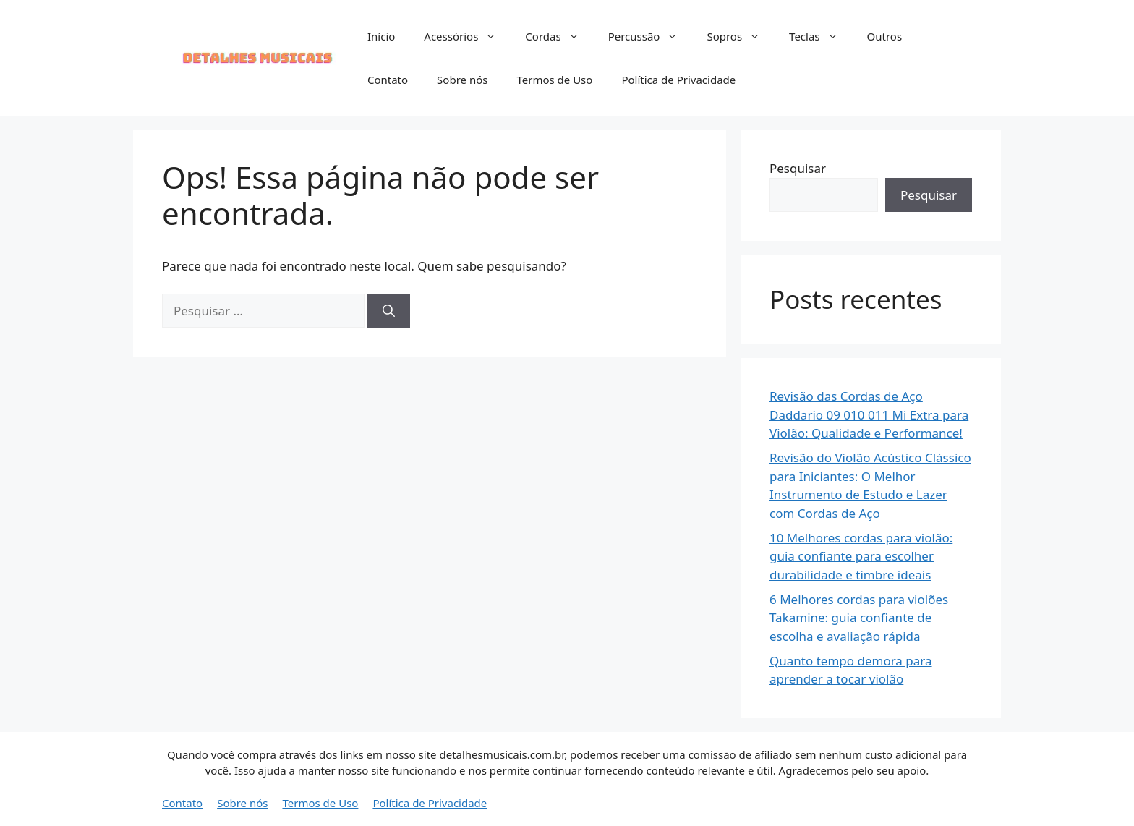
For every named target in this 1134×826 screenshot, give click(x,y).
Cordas (559, 36)
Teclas (820, 36)
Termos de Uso (554, 79)
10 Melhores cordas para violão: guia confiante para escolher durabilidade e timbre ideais (861, 556)
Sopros (741, 36)
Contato (387, 79)
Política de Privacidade (678, 79)
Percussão (650, 36)
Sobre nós (462, 79)
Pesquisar (798, 168)
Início (381, 36)
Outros (885, 36)
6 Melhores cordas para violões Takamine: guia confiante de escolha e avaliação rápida (859, 617)
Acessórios (467, 36)
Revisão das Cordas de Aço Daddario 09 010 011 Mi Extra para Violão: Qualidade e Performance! (869, 414)
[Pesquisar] (388, 311)
